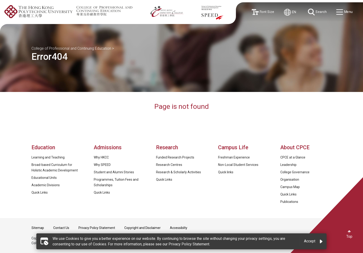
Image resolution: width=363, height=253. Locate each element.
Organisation (289, 179)
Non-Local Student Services (238, 165)
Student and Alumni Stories (114, 172)
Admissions (108, 147)
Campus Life (233, 147)
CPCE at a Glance (292, 157)
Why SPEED (102, 165)
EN (290, 12)
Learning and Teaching (48, 157)
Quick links (225, 172)
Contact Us (61, 228)
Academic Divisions (45, 185)
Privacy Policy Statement (96, 228)
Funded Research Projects (175, 157)
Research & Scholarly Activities (178, 172)
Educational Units (44, 178)
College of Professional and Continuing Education (71, 48)
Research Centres (169, 165)
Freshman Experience (234, 157)
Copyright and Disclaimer (142, 228)
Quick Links (39, 192)
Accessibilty (178, 228)
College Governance (295, 172)
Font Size (263, 12)
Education (43, 147)
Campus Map (290, 187)
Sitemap (37, 228)
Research (167, 147)
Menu (345, 12)
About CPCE (295, 147)
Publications (289, 202)
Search (317, 12)
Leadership (288, 165)
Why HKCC (101, 157)
